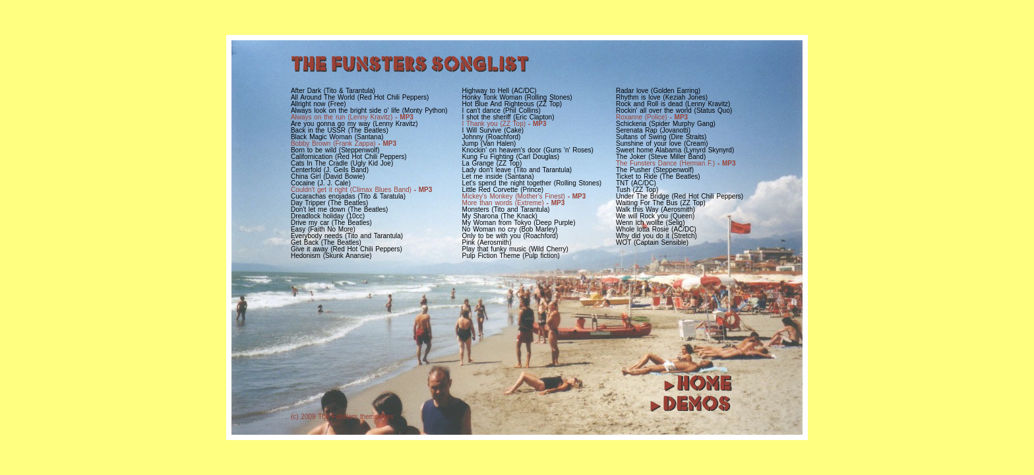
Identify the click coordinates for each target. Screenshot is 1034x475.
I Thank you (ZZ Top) (504, 123)
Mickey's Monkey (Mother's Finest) (524, 196)
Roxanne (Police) (652, 117)
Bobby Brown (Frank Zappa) (343, 143)
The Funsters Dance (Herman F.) (676, 163)
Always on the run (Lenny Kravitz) (352, 117)
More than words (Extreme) (513, 202)
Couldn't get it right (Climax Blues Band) (361, 189)
